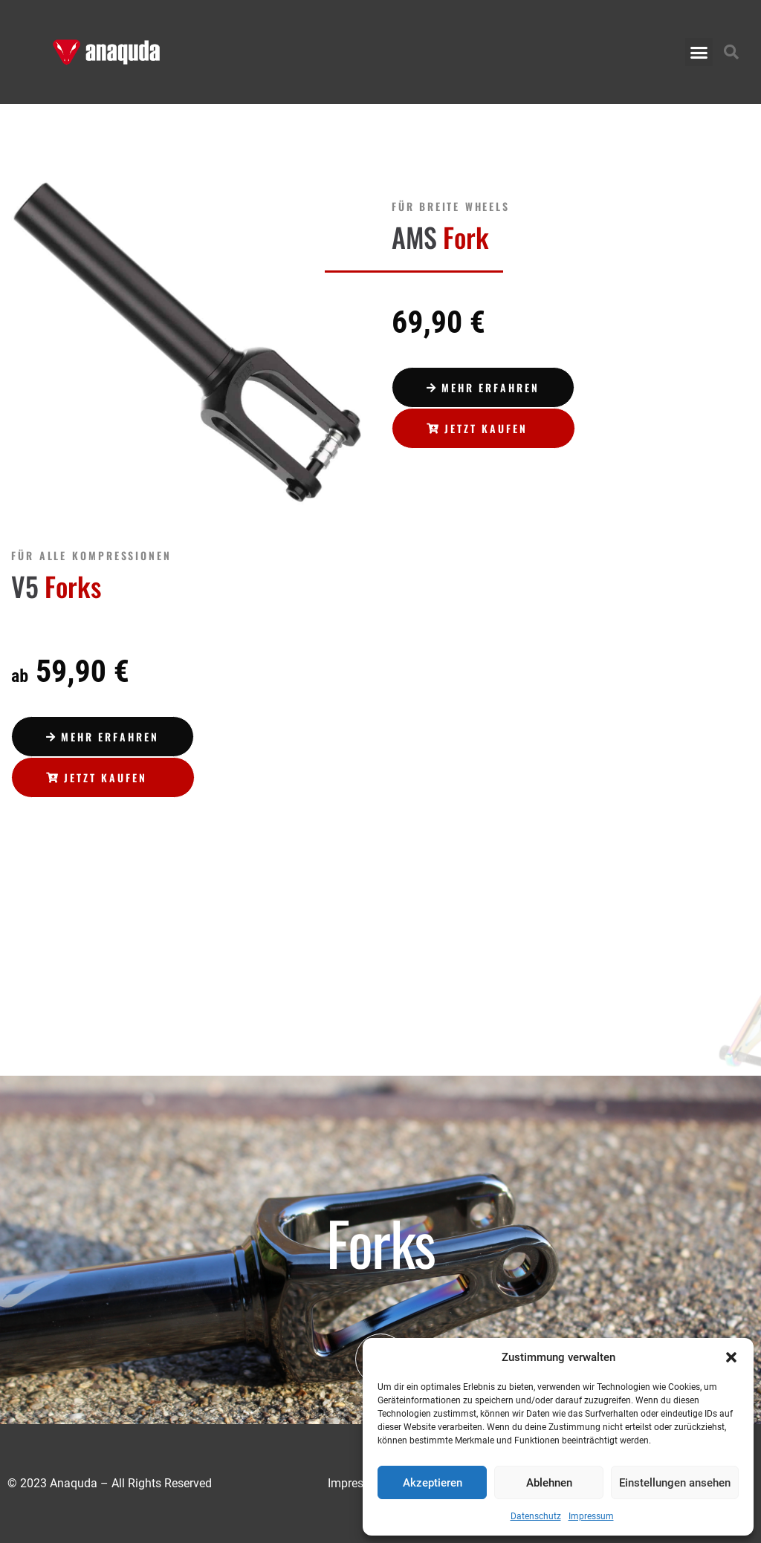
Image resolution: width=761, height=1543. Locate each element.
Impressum (591, 1516)
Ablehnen (549, 1483)
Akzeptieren (432, 1483)
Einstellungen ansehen (675, 1483)
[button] (731, 1357)
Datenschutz (536, 1516)
